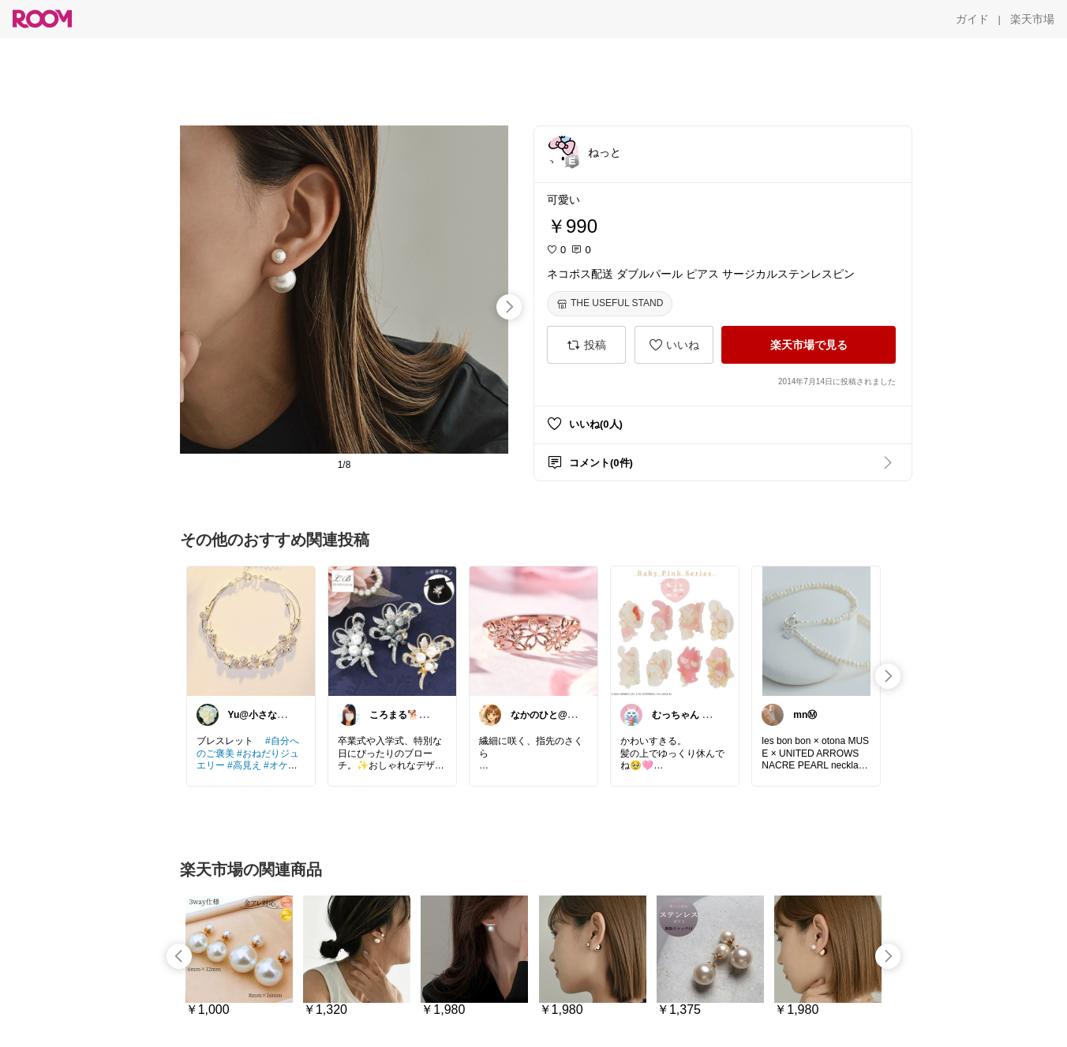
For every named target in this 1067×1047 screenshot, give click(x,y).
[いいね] (674, 345)
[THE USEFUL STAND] (609, 303)
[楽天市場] (1032, 19)
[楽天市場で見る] (808, 345)
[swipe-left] (179, 956)
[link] (251, 630)
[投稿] (586, 345)
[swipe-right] (509, 307)
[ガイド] (972, 19)
